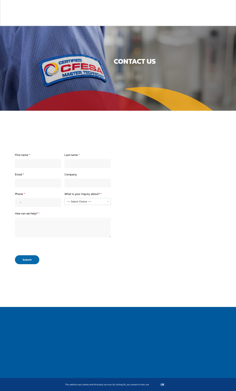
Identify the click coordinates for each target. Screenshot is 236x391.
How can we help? (27, 213)
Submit (27, 260)
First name (22, 155)
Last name (72, 155)
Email (19, 174)
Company (70, 174)
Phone (20, 194)
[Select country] (18, 202)
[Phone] (38, 202)
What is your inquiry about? (83, 194)
